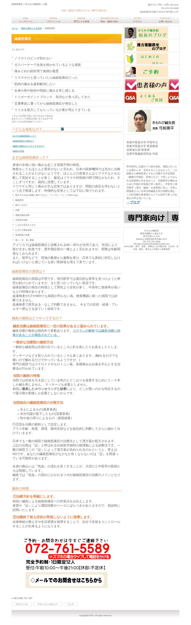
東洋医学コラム (151, 45)
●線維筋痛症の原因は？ (23, 141)
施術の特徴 (20, 488)
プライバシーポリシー (47, 604)
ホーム (15, 28)
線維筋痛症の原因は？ (29, 271)
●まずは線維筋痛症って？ (24, 136)
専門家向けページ (151, 217)
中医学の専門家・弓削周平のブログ (151, 32)
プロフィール (21, 604)
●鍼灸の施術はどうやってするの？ (28, 146)
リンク (71, 604)
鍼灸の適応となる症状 (31, 28)
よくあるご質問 (151, 97)
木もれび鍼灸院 (61, 9)
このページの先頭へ (22, 598)
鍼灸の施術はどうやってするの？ (37, 318)
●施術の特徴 (18, 151)
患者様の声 (151, 84)
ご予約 (151, 71)
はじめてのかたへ (151, 58)
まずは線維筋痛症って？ (30, 157)
